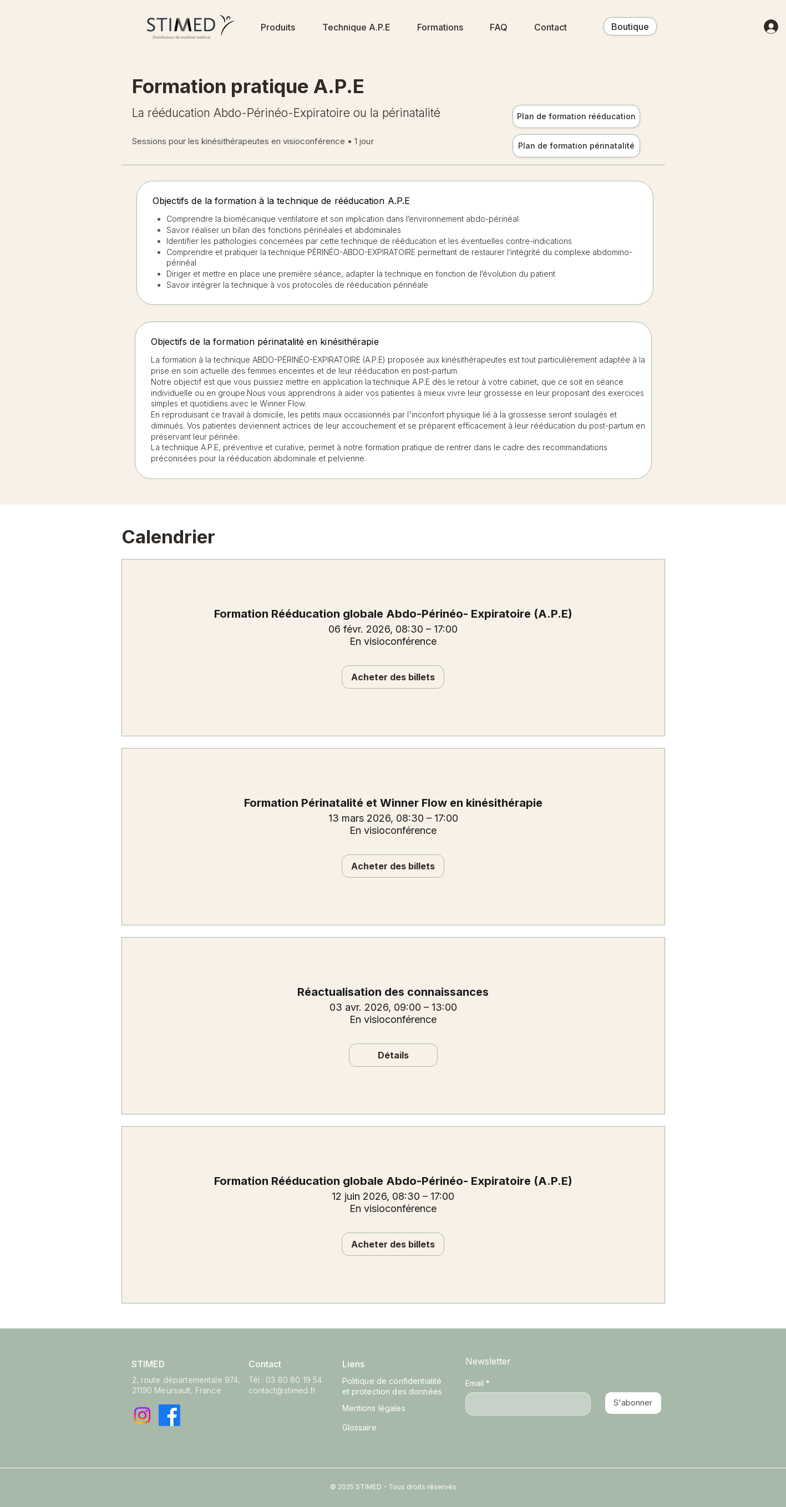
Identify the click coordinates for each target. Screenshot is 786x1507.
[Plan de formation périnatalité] (576, 145)
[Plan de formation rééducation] (576, 116)
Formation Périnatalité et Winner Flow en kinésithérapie (393, 802)
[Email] (525, 1404)
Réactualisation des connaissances (393, 992)
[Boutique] (630, 26)
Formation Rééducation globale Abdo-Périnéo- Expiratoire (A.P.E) (393, 613)
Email (477, 1383)
